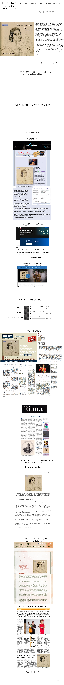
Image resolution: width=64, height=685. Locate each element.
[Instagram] (40, 11)
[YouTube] (46, 11)
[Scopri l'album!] (49, 63)
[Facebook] (43, 11)
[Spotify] (50, 11)
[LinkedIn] (53, 11)
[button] (62, 677)
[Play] (30, 308)
